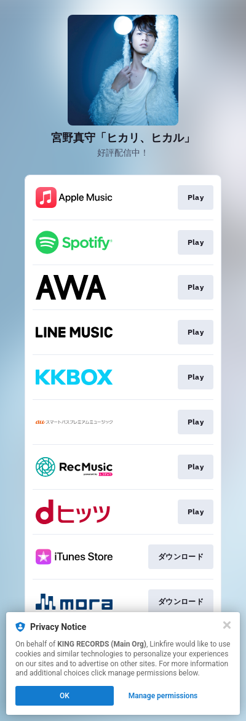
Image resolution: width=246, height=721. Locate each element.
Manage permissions (163, 695)
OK (64, 695)
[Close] (227, 625)
